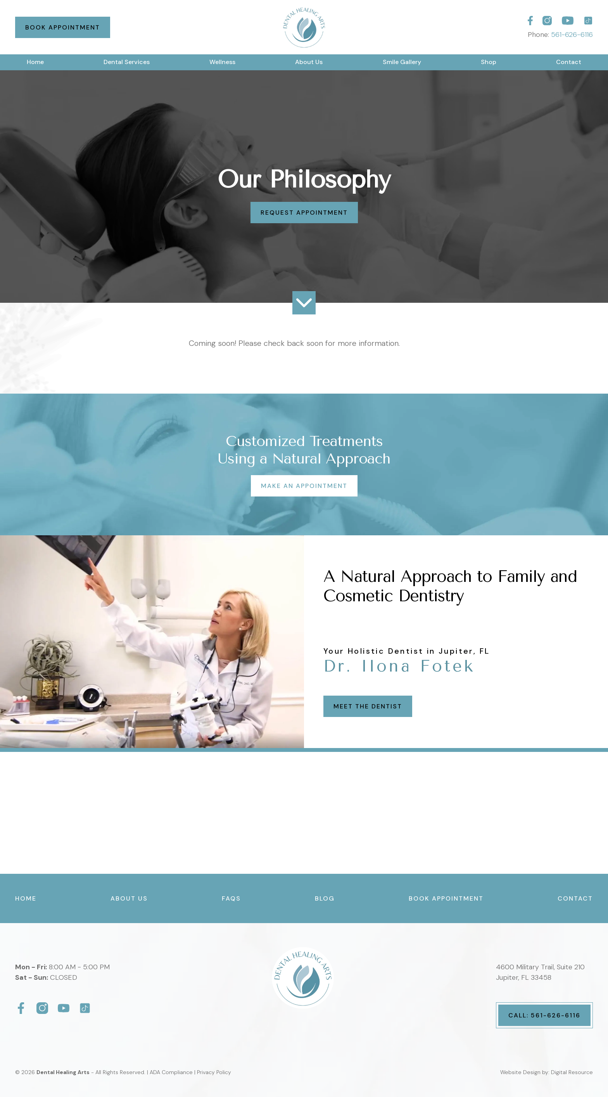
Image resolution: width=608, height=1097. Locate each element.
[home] (304, 27)
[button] (126, 62)
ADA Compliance (171, 1072)
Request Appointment (304, 212)
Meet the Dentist (367, 706)
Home (35, 62)
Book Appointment (62, 27)
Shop (488, 62)
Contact (568, 62)
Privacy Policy (214, 1072)
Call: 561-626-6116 (544, 1015)
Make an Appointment (304, 486)
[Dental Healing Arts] (530, 20)
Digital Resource (572, 1072)
